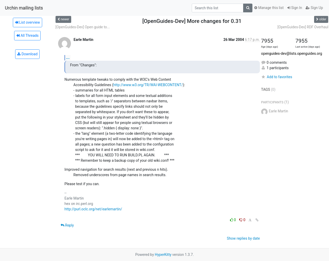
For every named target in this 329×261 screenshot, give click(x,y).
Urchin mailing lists (24, 8)
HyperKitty (163, 255)
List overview (27, 22)
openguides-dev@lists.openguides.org (291, 53)
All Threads (27, 35)
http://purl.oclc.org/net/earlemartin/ (93, 209)
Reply (67, 225)
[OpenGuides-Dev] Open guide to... (83, 27)
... (68, 57)
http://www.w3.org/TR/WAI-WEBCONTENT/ (148, 85)
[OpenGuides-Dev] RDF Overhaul (303, 27)
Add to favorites (276, 77)
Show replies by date (243, 238)
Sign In (294, 8)
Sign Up (314, 8)
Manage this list (269, 8)
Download (27, 54)
